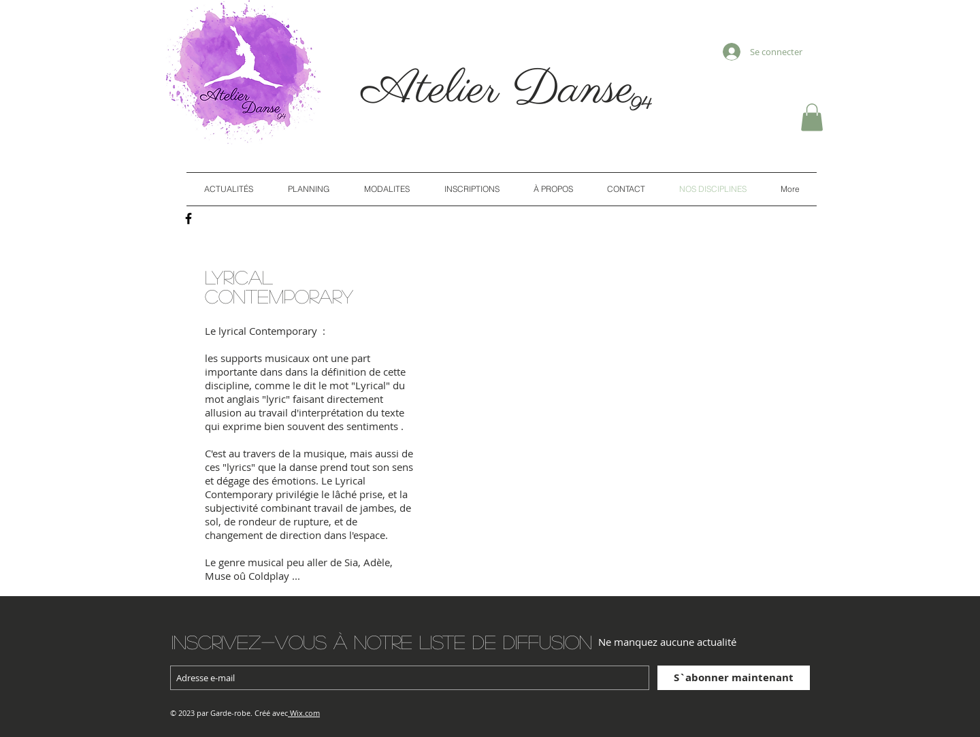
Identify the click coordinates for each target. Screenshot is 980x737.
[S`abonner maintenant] (733, 678)
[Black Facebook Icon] (188, 218)
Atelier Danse (505, 90)
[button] (811, 117)
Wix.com (305, 713)
